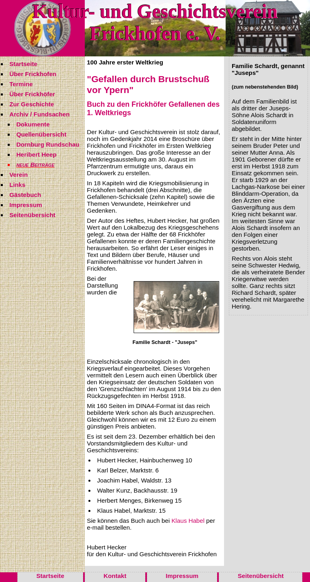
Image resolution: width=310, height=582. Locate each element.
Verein (18, 174)
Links (17, 184)
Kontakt (115, 575)
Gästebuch (25, 194)
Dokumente (33, 124)
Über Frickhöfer (32, 94)
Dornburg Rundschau (47, 144)
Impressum (25, 204)
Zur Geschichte (31, 104)
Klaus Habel (188, 520)
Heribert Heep (36, 154)
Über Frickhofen (32, 73)
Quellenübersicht (41, 134)
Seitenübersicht (32, 214)
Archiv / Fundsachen (39, 114)
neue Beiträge (35, 164)
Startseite (23, 63)
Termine (21, 84)
